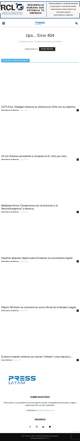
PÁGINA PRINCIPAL (47, 49)
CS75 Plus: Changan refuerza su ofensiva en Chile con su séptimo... (39, 106)
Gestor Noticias (6, 360)
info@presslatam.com (45, 410)
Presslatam (27, 436)
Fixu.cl (47, 438)
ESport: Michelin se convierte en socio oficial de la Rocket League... (39, 307)
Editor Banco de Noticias (10, 110)
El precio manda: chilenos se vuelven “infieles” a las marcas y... (36, 356)
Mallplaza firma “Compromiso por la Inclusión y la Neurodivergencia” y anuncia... (29, 207)
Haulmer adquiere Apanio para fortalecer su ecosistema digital (37, 258)
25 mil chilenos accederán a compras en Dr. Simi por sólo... (34, 156)
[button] (76, 23)
